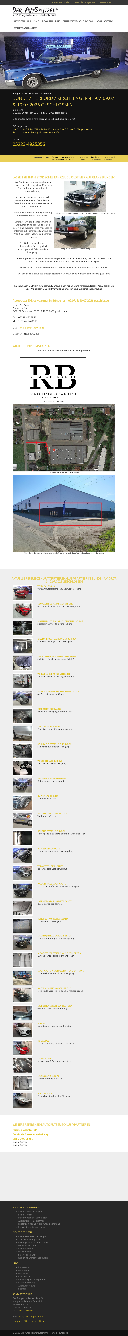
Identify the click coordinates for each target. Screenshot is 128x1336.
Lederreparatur (25, 1249)
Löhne (82, 160)
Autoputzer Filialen (61, 3)
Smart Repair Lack (27, 1255)
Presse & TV (105, 3)
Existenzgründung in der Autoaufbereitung (39, 1224)
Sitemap (22, 1289)
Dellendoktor (24, 1252)
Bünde (71, 160)
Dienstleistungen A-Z (85, 3)
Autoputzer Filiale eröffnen (31, 1221)
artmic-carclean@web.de (32, 328)
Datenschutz (24, 1271)
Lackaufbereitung (104, 21)
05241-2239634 (25, 1311)
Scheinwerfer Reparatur (29, 1240)
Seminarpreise (25, 1215)
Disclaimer (23, 1274)
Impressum (23, 1267)
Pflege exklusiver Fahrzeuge (32, 1236)
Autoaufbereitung (51, 21)
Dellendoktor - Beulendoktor (78, 21)
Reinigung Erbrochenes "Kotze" (33, 1258)
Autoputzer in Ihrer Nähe (26, 21)
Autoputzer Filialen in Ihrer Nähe (28, 1321)
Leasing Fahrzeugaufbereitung (33, 1243)
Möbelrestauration (27, 1246)
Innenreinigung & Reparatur (32, 1280)
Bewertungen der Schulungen (32, 1218)
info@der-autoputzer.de (31, 1317)
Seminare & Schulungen (25, 28)
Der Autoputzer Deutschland (63, 157)
